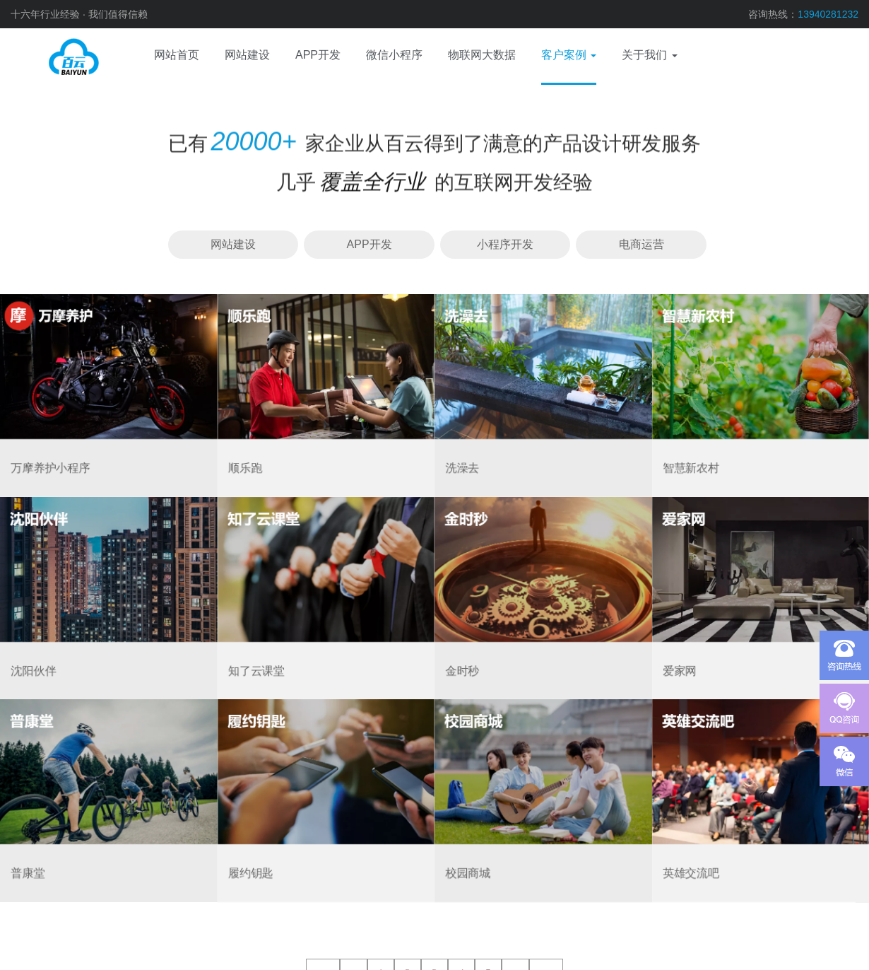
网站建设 (233, 244)
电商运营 (641, 244)
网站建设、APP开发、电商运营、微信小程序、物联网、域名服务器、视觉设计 (53, 56)
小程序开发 (505, 244)
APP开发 (369, 244)
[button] (568, 56)
